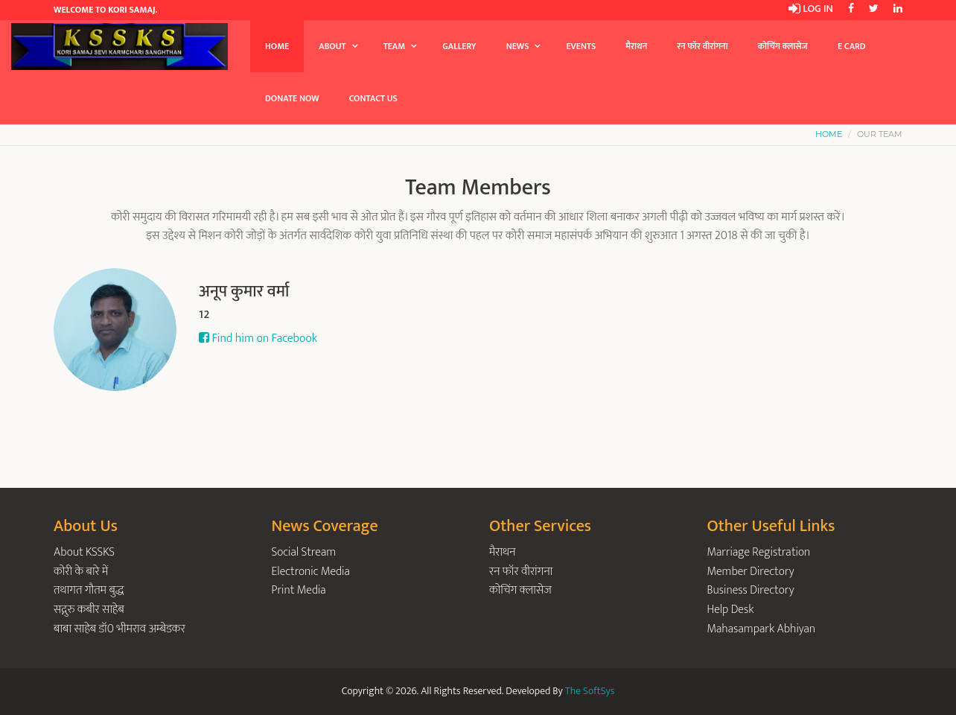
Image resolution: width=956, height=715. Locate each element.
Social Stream (304, 552)
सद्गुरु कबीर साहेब (89, 610)
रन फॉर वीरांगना (702, 46)
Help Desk (730, 610)
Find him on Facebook (258, 338)
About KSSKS (84, 552)
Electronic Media (311, 572)
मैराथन (636, 46)
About (332, 46)
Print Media (299, 590)
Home (277, 46)
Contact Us (373, 98)
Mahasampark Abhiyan (761, 629)
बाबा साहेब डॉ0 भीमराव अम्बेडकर (119, 629)
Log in (810, 8)
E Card (852, 46)
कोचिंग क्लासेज (783, 46)
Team (394, 46)
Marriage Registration (759, 552)
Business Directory (750, 590)
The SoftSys (590, 690)
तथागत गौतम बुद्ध (89, 590)
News (517, 46)
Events (581, 46)
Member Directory (750, 572)
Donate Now (292, 98)
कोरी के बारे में (81, 572)
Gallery (459, 46)
